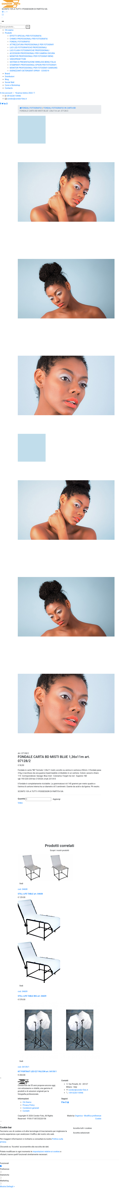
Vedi (21, 883)
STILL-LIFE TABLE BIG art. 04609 (32, 996)
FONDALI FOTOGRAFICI (20, 42)
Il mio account (7, 93)
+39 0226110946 (13, 96)
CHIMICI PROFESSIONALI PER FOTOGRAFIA (29, 39)
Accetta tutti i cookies (82, 1128)
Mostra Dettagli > (7, 1186)
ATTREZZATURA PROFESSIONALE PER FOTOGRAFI (32, 44)
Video (20, 803)
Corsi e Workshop (12, 85)
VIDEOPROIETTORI (18, 59)
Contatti (26, 1111)
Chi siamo (9, 30)
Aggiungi (56, 799)
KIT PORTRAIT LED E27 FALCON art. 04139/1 (37, 1071)
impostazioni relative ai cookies (46, 1151)
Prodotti (8, 33)
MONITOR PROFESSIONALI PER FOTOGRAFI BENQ (31, 56)
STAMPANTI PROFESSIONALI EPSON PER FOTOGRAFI (33, 65)
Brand (7, 73)
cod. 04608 (22, 889)
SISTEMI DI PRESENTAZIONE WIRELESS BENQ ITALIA (33, 62)
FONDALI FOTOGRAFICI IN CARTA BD (60, 108)
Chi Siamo (27, 1102)
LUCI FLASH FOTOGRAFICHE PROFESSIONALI (29, 50)
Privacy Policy (29, 1105)
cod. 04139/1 (23, 1067)
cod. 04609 (22, 991)
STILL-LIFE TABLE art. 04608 (30, 894)
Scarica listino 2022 (25, 93)
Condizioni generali (31, 1108)
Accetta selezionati (81, 1133)
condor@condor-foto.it (17, 99)
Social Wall (9, 82)
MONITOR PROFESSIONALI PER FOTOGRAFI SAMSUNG (33, 68)
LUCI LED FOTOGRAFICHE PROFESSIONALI (28, 47)
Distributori (9, 76)
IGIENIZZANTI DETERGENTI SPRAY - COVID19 (29, 71)
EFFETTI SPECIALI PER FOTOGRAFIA (25, 36)
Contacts (9, 88)
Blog (7, 79)
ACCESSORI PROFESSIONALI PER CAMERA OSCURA (32, 53)
